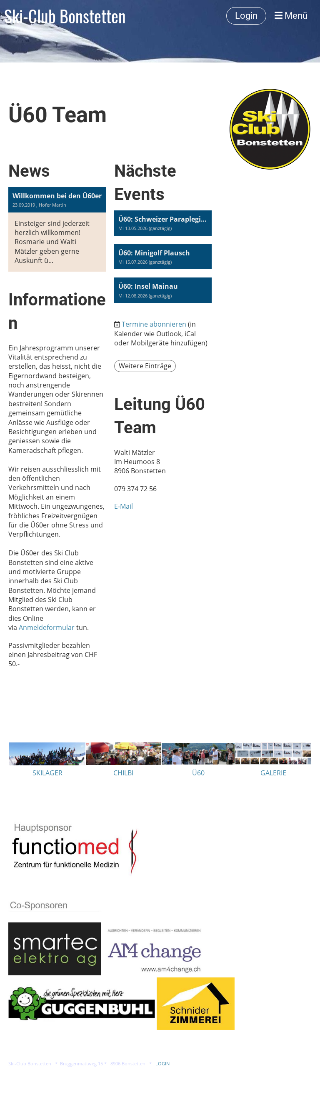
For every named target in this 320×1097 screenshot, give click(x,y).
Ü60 (198, 772)
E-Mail (123, 506)
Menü (291, 15)
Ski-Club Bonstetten (65, 15)
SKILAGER (47, 772)
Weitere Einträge (145, 365)
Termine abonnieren (154, 324)
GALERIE (273, 772)
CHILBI (123, 772)
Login (246, 15)
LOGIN (162, 1064)
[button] (163, 223)
